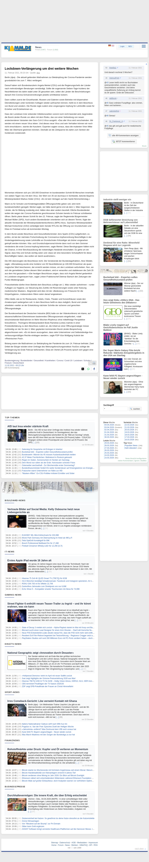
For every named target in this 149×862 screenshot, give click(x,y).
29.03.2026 (109, 443)
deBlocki (112, 98)
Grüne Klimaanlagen (30, 821)
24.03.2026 (109, 455)
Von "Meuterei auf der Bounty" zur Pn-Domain (41, 824)
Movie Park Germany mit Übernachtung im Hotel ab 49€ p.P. (47, 538)
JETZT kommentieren (123, 141)
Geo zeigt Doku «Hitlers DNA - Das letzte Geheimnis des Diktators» (121, 301)
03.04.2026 (109, 427)
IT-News (9, 551)
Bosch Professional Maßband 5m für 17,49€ (40, 543)
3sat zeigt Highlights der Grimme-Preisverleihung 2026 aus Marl (48, 678)
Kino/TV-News (13, 644)
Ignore (136, 461)
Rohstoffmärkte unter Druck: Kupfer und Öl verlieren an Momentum (47, 749)
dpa (38, 73)
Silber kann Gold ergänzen (33, 826)
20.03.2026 (129, 430)
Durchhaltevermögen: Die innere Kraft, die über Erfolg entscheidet (47, 795)
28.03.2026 (109, 445)
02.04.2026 (109, 430)
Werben (74, 845)
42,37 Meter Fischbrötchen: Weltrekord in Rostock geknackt (47, 457)
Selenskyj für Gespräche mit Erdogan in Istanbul (42, 449)
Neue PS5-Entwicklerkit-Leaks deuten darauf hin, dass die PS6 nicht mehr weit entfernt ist (59, 633)
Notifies (143, 461)
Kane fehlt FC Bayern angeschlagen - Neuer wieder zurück (46, 732)
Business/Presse (15, 786)
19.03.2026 (129, 432)
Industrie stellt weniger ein (117, 199)
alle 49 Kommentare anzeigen (123, 135)
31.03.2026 (109, 435)
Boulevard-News (15, 500)
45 (107, 103)
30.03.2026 (109, 437)
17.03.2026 (129, 437)
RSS (96, 845)
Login (122, 46)
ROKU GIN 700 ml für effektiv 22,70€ (37, 584)
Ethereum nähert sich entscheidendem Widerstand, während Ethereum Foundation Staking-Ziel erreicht (65, 778)
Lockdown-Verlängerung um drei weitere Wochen (42, 68)
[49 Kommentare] (12, 368)
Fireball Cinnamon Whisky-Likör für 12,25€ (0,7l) (42, 546)
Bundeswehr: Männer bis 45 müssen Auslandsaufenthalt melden (49, 455)
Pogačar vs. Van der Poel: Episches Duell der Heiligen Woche (48, 727)
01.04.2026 (109, 432)
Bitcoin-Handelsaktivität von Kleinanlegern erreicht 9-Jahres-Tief (49, 773)
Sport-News (12, 692)
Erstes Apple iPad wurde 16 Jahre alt (29, 560)
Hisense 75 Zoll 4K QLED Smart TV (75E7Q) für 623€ (44, 578)
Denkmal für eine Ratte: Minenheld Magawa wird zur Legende (121, 243)
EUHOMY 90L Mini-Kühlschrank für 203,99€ (40, 535)
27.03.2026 (109, 448)
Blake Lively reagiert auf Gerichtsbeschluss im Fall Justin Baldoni (120, 327)
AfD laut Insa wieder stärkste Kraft (27, 426)
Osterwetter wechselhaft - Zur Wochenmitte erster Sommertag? (48, 465)
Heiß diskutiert (131, 448)
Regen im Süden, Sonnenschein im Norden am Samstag (45, 460)
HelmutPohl (114, 78)
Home (53, 845)
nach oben (139, 849)
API (90, 845)
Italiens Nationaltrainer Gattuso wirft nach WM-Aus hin (44, 724)
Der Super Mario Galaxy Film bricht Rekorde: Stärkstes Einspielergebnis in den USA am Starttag (123, 353)
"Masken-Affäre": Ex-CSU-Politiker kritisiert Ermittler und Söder (48, 473)
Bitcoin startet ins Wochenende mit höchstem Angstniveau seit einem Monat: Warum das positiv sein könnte (67, 770)
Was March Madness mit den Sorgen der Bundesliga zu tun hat (48, 735)
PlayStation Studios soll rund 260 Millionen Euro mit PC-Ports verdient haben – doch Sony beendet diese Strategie (70, 638)
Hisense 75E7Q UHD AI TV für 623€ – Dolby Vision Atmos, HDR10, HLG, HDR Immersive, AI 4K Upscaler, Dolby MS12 (72, 681)
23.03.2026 (109, 458)
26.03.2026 (109, 450)
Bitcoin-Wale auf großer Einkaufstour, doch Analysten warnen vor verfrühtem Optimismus (59, 781)
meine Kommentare (125, 461)
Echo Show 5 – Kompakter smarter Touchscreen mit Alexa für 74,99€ (51, 589)
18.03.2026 (129, 435)
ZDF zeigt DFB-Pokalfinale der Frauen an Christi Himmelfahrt (47, 686)
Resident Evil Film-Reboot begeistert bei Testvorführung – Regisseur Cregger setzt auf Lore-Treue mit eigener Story (70, 635)
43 (107, 82)
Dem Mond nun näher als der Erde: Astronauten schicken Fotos (48, 463)
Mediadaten (82, 843)
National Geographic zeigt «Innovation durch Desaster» (40, 652)
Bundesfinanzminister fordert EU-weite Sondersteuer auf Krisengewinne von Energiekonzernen (61, 468)
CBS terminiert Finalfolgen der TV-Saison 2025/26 (43, 684)
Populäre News (131, 445)
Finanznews (12, 740)
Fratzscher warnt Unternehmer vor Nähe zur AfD (42, 471)
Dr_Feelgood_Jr (116, 121)
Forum (61, 845)
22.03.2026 (129, 425)
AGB (74, 843)
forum (144, 146)
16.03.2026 (129, 440)
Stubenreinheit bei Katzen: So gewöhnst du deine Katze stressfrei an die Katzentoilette (58, 818)
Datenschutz (65, 843)
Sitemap (54, 843)
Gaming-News (13, 594)
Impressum (93, 843)
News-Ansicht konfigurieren (135, 458)
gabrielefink (114, 111)
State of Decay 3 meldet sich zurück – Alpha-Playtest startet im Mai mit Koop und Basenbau (60, 627)
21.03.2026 (129, 427)
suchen (135, 409)
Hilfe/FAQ (83, 845)
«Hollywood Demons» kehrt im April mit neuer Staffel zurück (47, 676)
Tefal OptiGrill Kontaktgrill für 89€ (35, 540)
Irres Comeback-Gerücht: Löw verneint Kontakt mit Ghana (42, 701)
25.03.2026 (109, 453)
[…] (34, 442)
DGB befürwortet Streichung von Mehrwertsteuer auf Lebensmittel (120, 221)
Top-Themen (12, 417)
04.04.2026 (109, 425)
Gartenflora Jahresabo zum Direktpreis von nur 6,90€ (44, 586)
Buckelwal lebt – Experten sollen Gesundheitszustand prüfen (47, 452)
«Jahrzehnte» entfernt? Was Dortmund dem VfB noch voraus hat (49, 729)
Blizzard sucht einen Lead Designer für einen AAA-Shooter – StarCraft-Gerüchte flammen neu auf (63, 630)
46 (107, 116)
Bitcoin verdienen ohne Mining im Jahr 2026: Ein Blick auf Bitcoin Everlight (53, 775)
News (67, 845)
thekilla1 (112, 68)
